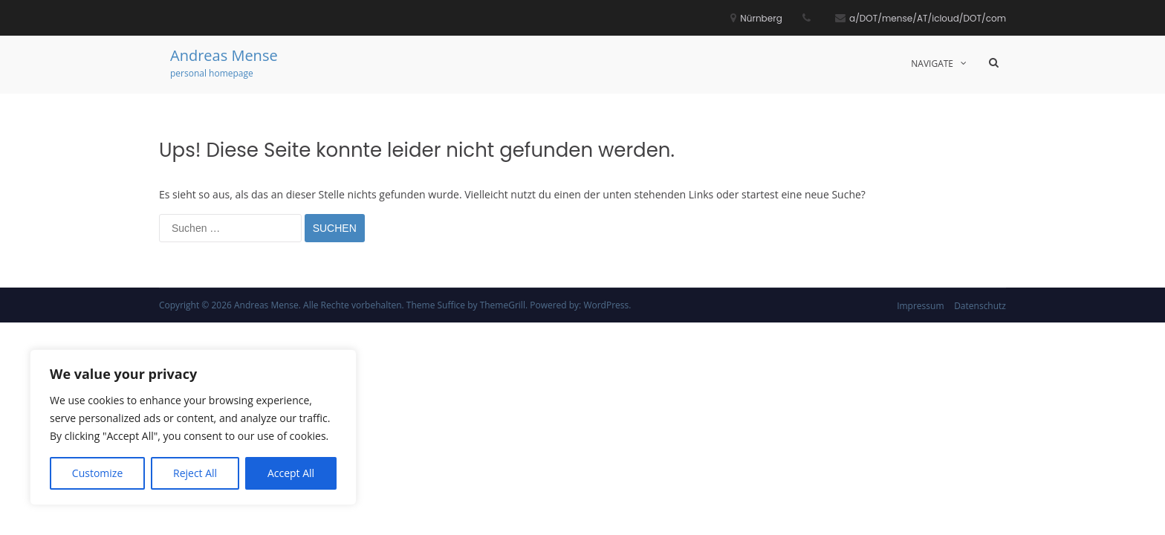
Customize (97, 473)
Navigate (932, 63)
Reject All (195, 473)
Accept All (290, 473)
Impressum (920, 305)
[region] (193, 427)
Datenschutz (980, 305)
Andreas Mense (224, 55)
